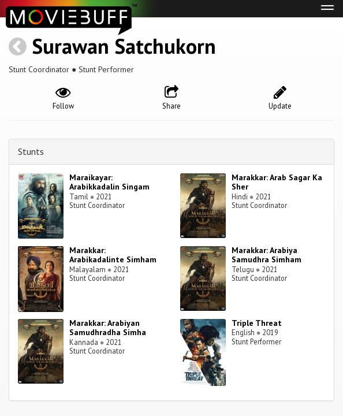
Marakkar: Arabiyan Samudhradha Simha (107, 328)
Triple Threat (257, 323)
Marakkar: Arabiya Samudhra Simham (266, 255)
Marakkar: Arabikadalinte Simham (112, 255)
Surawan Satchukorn (124, 46)
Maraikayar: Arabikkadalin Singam (109, 182)
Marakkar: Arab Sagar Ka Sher (277, 182)
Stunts (31, 151)
